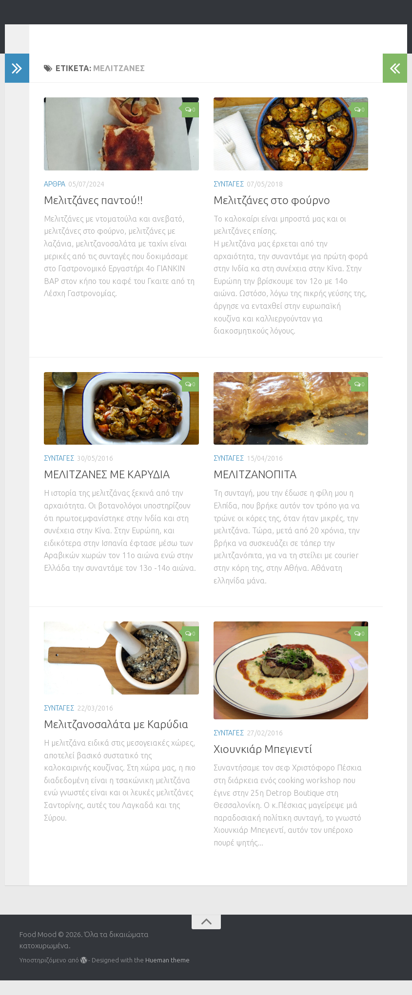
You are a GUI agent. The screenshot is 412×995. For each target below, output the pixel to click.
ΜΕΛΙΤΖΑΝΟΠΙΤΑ (255, 489)
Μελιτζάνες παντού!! (93, 214)
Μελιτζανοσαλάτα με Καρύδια (116, 738)
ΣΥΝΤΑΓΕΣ (229, 199)
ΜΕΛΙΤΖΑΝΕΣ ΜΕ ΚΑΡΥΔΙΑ (107, 489)
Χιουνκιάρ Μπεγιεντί (263, 763)
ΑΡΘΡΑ (54, 199)
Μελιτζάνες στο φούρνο (272, 214)
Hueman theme (167, 974)
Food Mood (74, 33)
